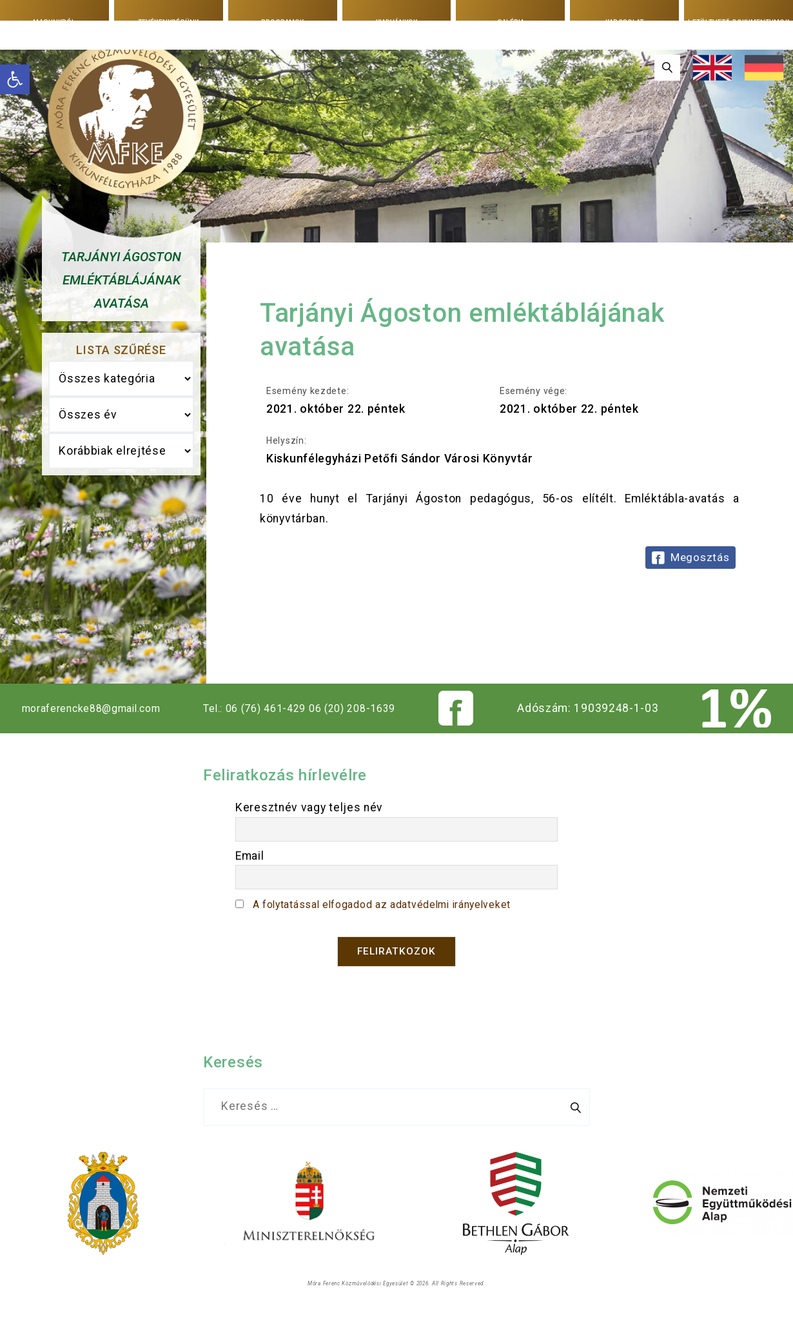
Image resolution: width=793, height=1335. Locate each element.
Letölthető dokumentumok (738, 22)
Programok (282, 22)
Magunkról (54, 22)
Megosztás (700, 557)
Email (249, 881)
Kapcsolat (625, 22)
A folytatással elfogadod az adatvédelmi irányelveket (397, 929)
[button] (15, 79)
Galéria (510, 22)
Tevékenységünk (168, 22)
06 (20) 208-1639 (367, 733)
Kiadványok (396, 22)
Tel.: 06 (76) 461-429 (261, 733)
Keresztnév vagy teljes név (309, 832)
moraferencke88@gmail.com (94, 733)
